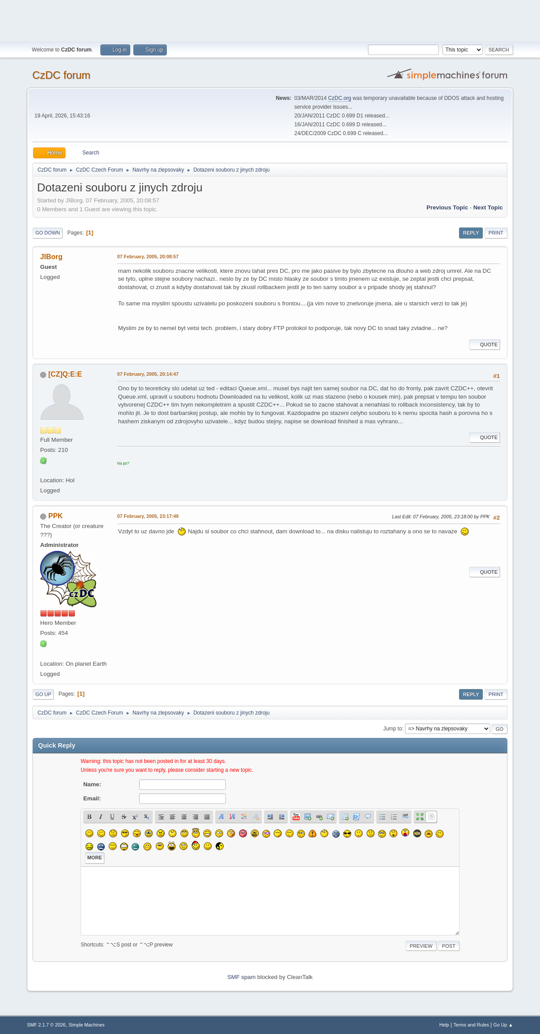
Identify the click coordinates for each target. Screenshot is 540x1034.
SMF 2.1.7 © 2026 (46, 1024)
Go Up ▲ (503, 1024)
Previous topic (447, 207)
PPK (55, 516)
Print (496, 232)
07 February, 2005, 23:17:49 (147, 516)
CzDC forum (61, 75)
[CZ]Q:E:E (65, 374)
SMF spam (241, 977)
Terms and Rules (471, 1024)
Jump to (392, 729)
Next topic (488, 207)
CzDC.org (339, 98)
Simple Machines (87, 1024)
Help (444, 1024)
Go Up (43, 694)
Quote (484, 344)
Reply (471, 232)
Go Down (47, 232)
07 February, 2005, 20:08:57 (147, 256)
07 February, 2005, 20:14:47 (147, 374)
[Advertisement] (270, 20)
